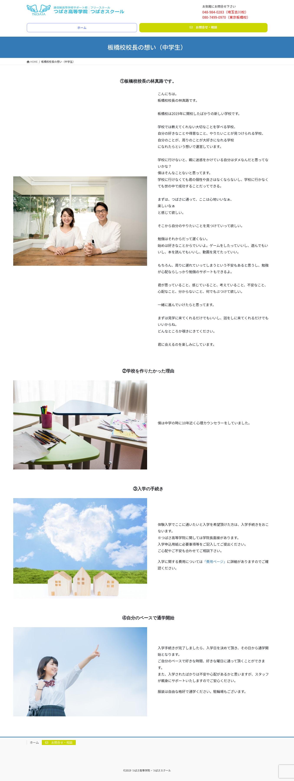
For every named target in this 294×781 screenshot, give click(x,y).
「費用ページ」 (215, 561)
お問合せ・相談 (58, 742)
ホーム (34, 742)
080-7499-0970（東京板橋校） (226, 17)
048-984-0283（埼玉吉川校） (225, 12)
